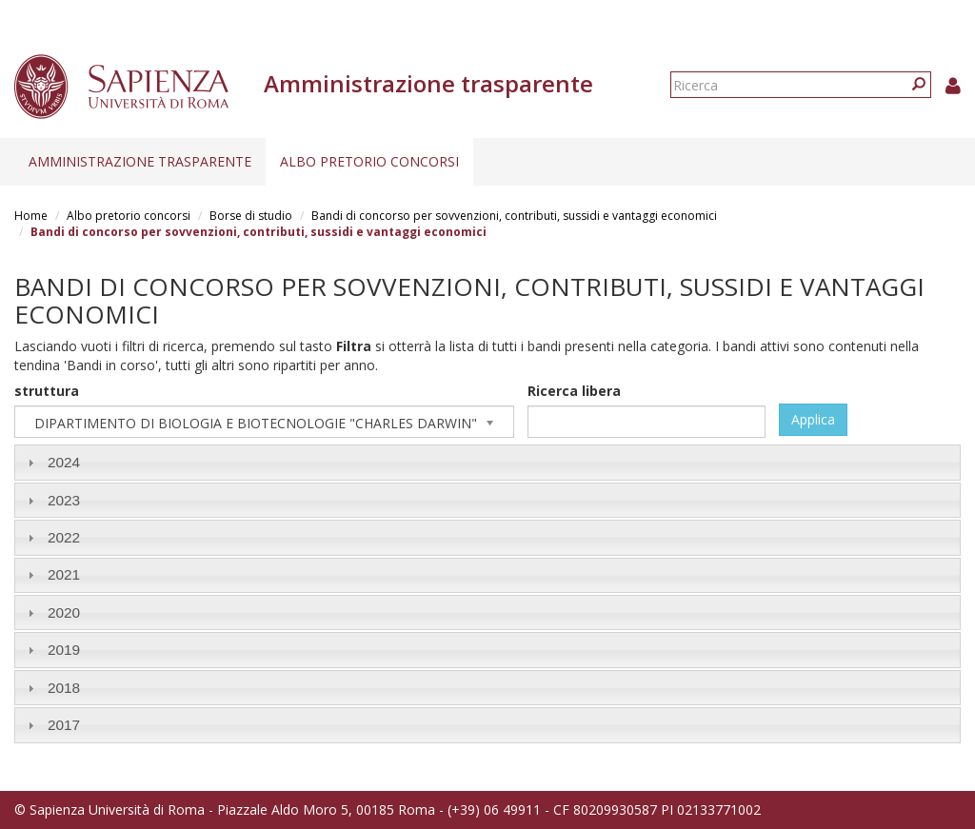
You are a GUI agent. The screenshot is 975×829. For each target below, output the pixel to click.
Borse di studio (250, 215)
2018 (64, 688)
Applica (813, 419)
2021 (64, 574)
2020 (64, 612)
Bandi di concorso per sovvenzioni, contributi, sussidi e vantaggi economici (514, 215)
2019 (64, 649)
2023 (64, 500)
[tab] (487, 462)
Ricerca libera (574, 391)
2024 (64, 462)
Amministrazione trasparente (140, 161)
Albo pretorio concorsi (369, 161)
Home (31, 215)
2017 (64, 725)
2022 (64, 537)
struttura (46, 391)
